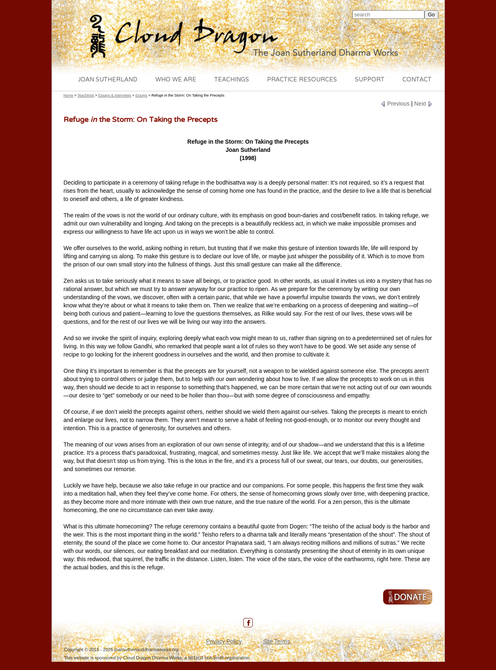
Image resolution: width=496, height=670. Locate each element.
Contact (416, 80)
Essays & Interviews (114, 95)
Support (369, 80)
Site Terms (276, 641)
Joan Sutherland (107, 80)
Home (68, 95)
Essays (141, 95)
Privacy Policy (224, 641)
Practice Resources (302, 80)
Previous (395, 103)
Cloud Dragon (248, 37)
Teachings (231, 80)
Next (423, 103)
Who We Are (175, 80)
